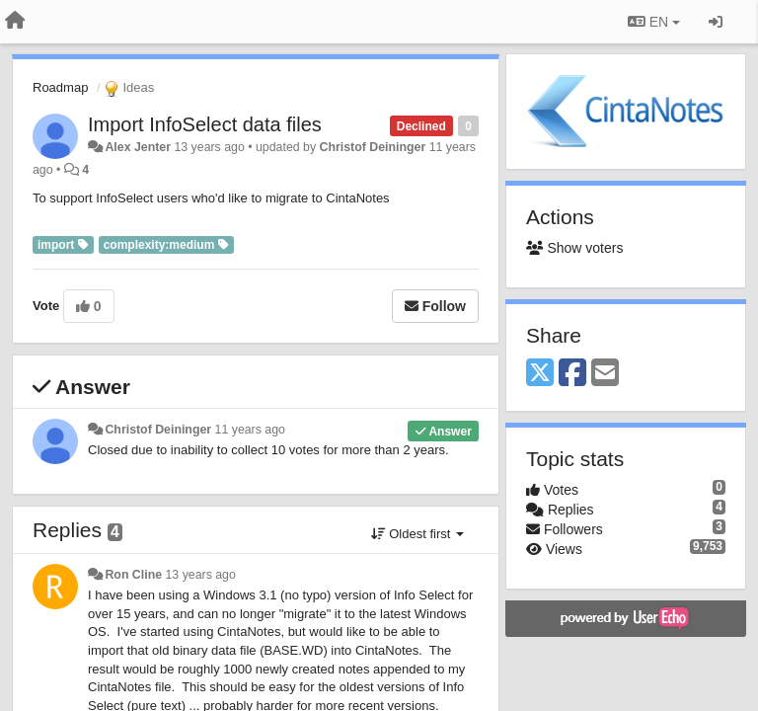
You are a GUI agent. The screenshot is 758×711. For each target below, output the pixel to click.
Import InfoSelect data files (205, 124)
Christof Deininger (373, 147)
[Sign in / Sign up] (715, 22)
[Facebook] (572, 373)
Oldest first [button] (417, 533)
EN (654, 22)
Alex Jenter (138, 147)
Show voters (574, 248)
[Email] (605, 373)
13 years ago (200, 575)
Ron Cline (133, 575)
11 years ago (250, 429)
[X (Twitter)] (540, 373)
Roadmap (60, 87)
